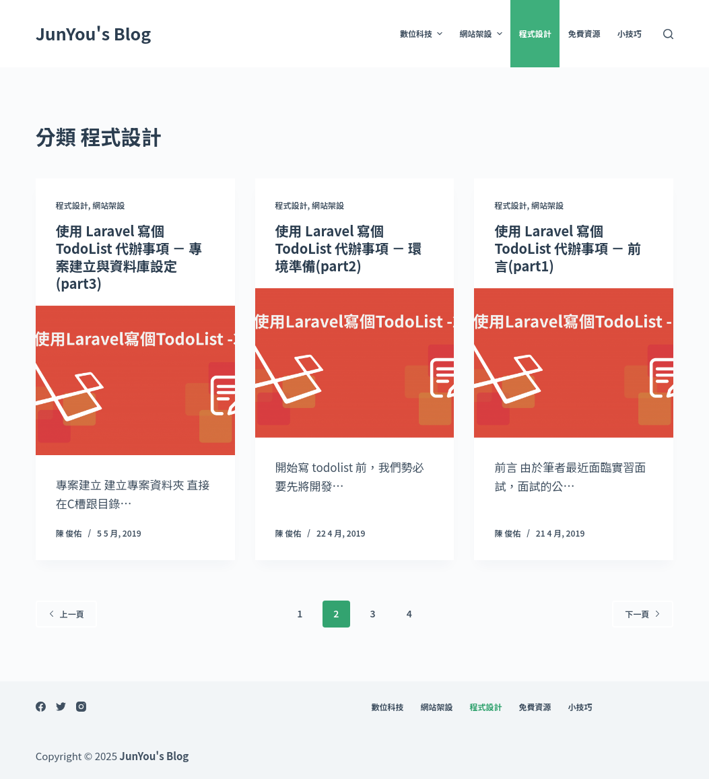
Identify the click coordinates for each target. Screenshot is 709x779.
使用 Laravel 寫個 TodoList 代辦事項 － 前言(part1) (567, 248)
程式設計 (535, 33)
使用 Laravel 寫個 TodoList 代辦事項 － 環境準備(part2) (348, 248)
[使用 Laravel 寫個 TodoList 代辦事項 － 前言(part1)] (573, 363)
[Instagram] (81, 707)
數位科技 (423, 34)
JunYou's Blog (93, 33)
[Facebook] (41, 707)
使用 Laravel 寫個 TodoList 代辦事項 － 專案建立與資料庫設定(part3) (129, 257)
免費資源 (584, 33)
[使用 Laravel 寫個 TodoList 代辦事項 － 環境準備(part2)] (354, 363)
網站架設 (482, 34)
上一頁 (66, 613)
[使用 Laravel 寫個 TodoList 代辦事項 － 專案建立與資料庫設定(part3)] (135, 380)
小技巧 (629, 33)
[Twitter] (61, 707)
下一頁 (643, 613)
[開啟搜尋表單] (668, 34)
